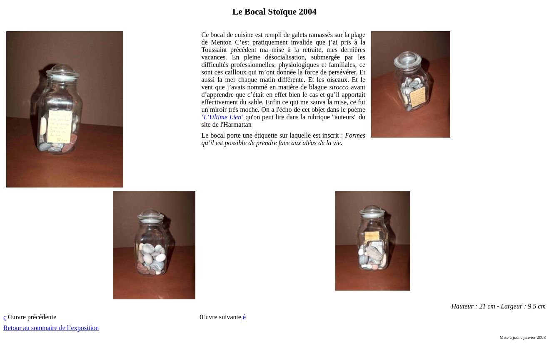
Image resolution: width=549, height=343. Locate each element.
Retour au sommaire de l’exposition (51, 327)
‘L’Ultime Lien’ (222, 117)
